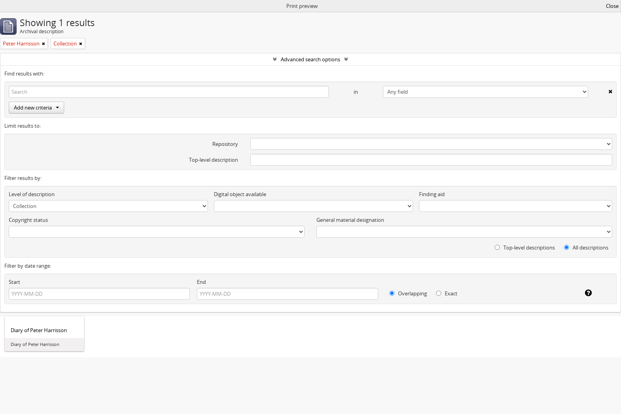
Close (612, 5)
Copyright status (28, 219)
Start (14, 281)
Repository (225, 143)
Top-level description (213, 159)
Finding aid (432, 194)
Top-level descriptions (525, 247)
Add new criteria (36, 107)
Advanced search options (310, 59)
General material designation (350, 219)
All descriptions (586, 247)
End (201, 281)
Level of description (32, 194)
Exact (446, 293)
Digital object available (240, 194)
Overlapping (408, 293)
